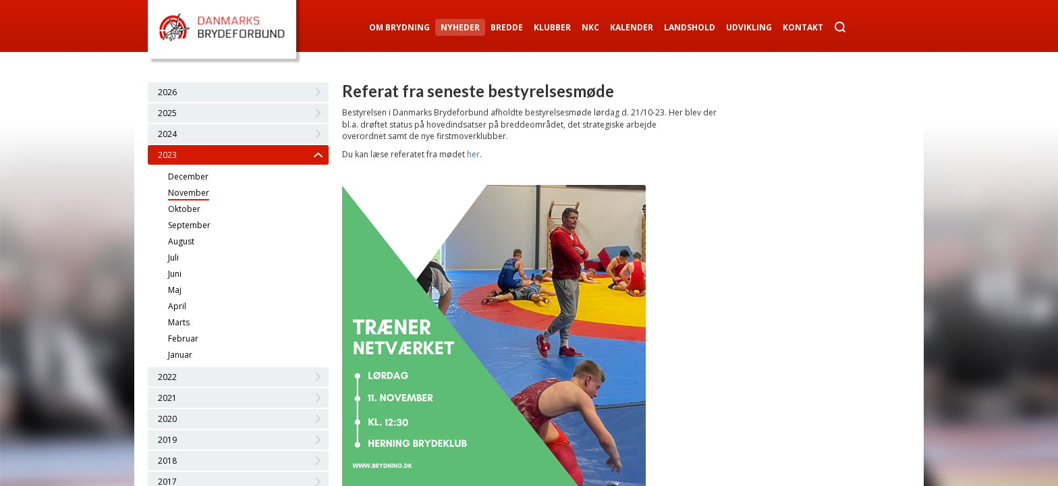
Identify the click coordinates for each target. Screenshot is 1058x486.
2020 (167, 419)
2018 (167, 460)
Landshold (689, 27)
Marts (179, 322)
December (188, 176)
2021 (167, 398)
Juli (173, 257)
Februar (183, 338)
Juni (175, 273)
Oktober (184, 209)
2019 (167, 440)
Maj (175, 290)
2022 (167, 377)
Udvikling (749, 27)
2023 (167, 155)
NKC (590, 27)
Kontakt (803, 27)
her (473, 154)
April (177, 306)
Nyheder (460, 27)
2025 (167, 113)
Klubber (552, 27)
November (188, 192)
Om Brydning (399, 27)
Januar (180, 354)
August (181, 241)
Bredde (507, 27)
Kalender (631, 27)
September (189, 225)
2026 (167, 92)
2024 (167, 134)
